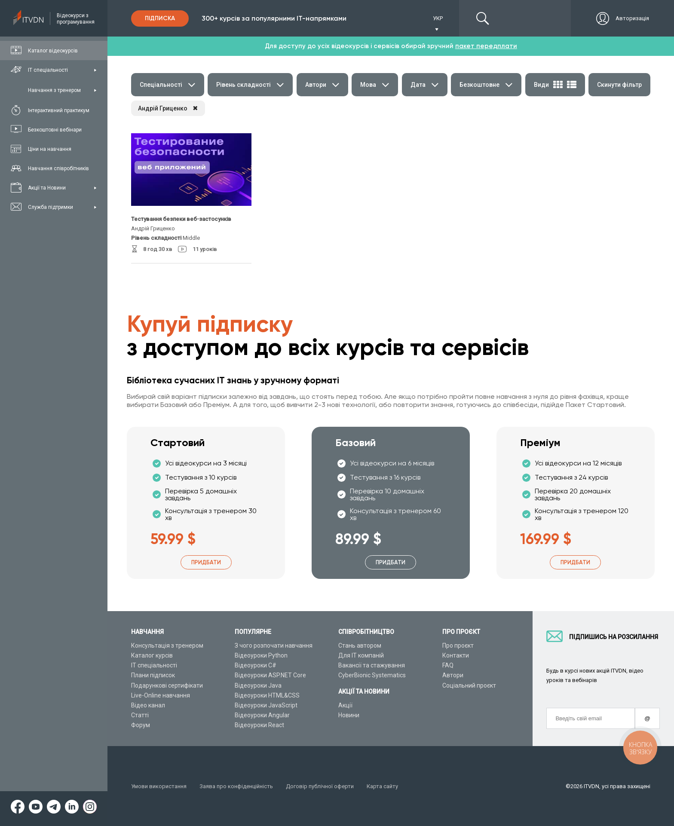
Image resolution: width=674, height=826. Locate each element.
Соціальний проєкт (469, 685)
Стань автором (359, 645)
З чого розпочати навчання (273, 645)
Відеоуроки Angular (262, 715)
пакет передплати (486, 46)
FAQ (447, 665)
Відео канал (148, 705)
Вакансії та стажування (371, 665)
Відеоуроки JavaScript (266, 705)
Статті (140, 715)
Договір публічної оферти (320, 786)
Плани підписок (153, 675)
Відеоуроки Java (258, 685)
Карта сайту (382, 786)
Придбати (206, 562)
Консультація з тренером (167, 645)
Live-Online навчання (160, 695)
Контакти (455, 655)
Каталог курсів (152, 655)
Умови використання (159, 786)
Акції (345, 705)
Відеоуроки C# (255, 665)
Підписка (160, 18)
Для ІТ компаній (361, 655)
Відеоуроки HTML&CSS (267, 695)
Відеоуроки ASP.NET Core (270, 675)
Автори (452, 675)
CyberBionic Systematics (372, 675)
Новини (348, 715)
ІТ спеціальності (154, 665)
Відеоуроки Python (261, 655)
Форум (140, 725)
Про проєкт (458, 645)
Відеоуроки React (259, 725)
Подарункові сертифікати (167, 685)
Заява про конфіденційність (236, 786)
